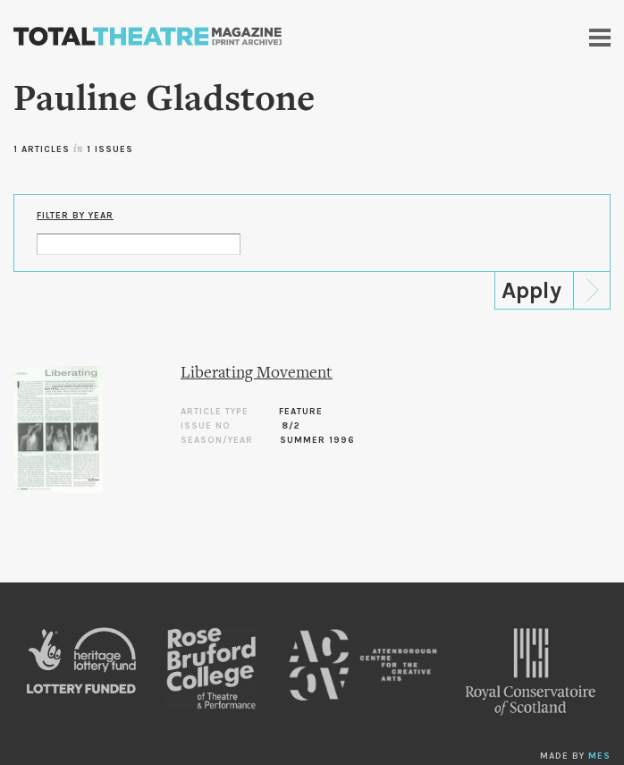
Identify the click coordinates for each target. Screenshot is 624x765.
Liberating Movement (257, 373)
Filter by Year (75, 215)
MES (599, 756)
